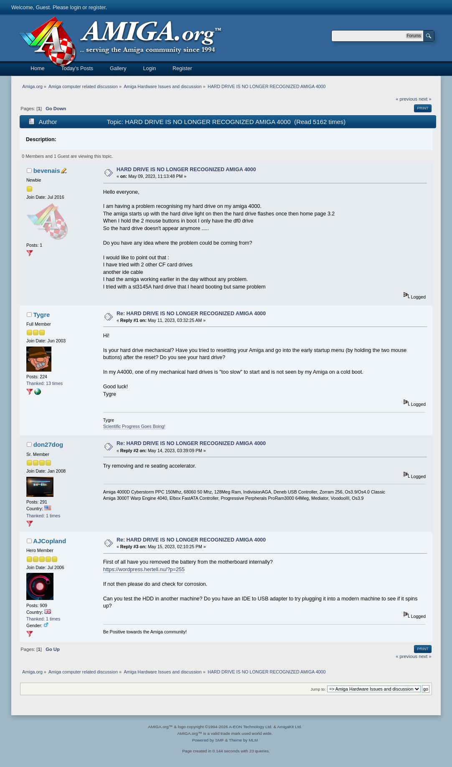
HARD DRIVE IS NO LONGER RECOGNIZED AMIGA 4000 (186, 169)
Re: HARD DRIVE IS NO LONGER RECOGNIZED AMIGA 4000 (191, 313)
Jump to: (318, 689)
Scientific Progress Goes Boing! (134, 426)
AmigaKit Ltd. (289, 726)
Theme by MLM (243, 740)
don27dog (48, 444)
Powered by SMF (208, 740)
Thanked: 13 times (44, 383)
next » (425, 98)
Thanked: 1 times (43, 515)
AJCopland (49, 540)
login (75, 7)
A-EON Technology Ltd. (250, 726)
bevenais (46, 170)
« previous (406, 98)
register (97, 7)
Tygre (41, 314)
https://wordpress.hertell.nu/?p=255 (144, 569)
